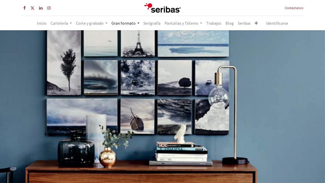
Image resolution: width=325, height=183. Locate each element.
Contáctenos (294, 8)
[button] (256, 23)
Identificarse (277, 23)
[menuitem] (41, 23)
